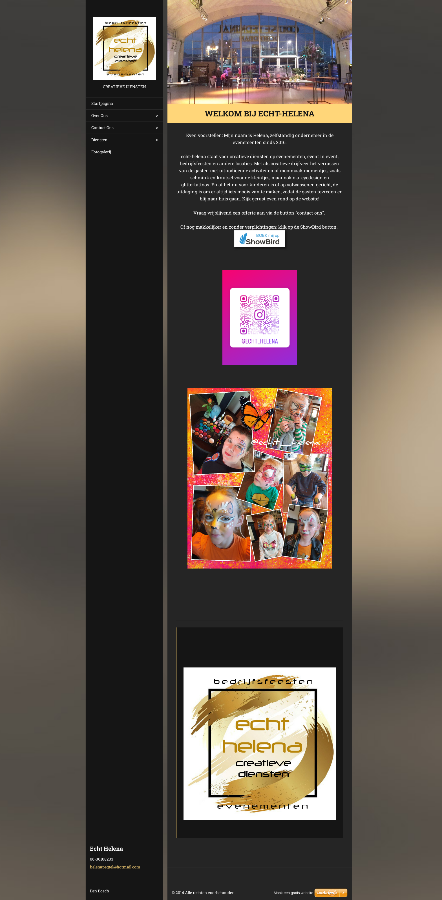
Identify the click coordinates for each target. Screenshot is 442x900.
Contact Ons (102, 127)
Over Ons (99, 115)
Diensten (99, 139)
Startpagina (102, 103)
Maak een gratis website (293, 893)
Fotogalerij (101, 151)
